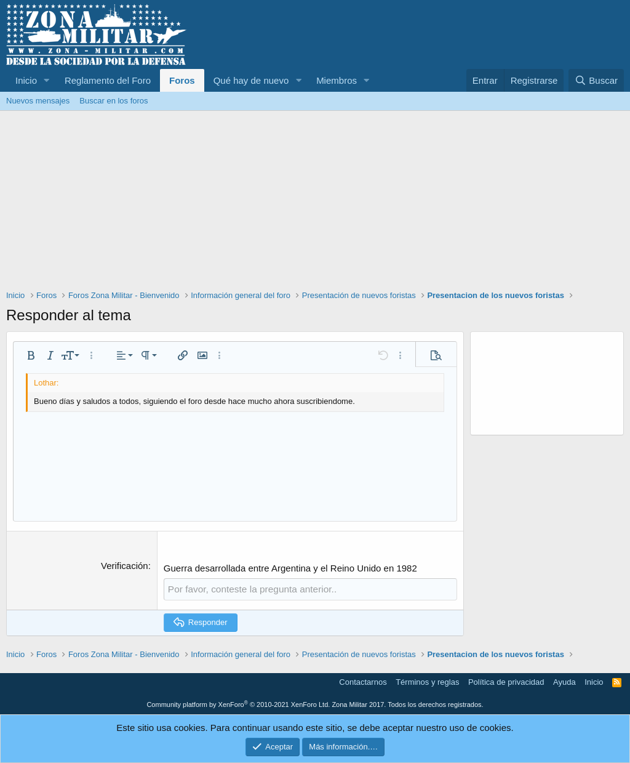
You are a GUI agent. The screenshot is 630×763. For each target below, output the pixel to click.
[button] (46, 80)
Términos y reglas (427, 681)
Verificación (124, 565)
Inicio (26, 80)
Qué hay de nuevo (251, 80)
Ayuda (564, 681)
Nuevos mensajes (38, 100)
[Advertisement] (315, 203)
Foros (182, 80)
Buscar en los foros (113, 100)
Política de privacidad (506, 681)
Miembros (336, 80)
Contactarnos (362, 681)
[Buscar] (596, 80)
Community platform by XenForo (238, 704)
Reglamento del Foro (108, 80)
